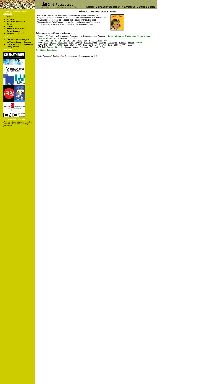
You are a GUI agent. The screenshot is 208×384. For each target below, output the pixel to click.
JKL (73, 40)
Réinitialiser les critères (46, 50)
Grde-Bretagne (90, 43)
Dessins (10, 24)
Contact (100, 6)
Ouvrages (10, 26)
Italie (71, 43)
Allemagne (112, 43)
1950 (97, 45)
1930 (85, 45)
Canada (122, 43)
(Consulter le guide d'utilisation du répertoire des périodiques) (66, 24)
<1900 (59, 45)
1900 (66, 45)
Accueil (90, 6)
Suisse (131, 43)
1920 (78, 45)
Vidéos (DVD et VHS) (15, 33)
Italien (75, 47)
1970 (110, 45)
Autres (139, 43)
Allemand (94, 47)
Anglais (68, 47)
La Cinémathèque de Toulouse (19, 42)
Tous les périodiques (47, 38)
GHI (68, 40)
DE (60, 40)
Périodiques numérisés (67, 38)
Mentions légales (146, 6)
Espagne (102, 43)
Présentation (113, 6)
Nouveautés (128, 6)
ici (13, 126)
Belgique (78, 43)
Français (58, 47)
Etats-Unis (62, 43)
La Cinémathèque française (18, 39)
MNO (79, 40)
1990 (122, 45)
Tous (47, 40)
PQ (85, 40)
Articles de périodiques (16, 21)
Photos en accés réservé (16, 28)
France (53, 43)
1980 (116, 45)
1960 (104, 45)
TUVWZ (99, 40)
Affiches (10, 17)
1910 (72, 45)
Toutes (52, 45)
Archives (10, 19)
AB (52, 40)
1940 (91, 45)
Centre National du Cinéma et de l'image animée (128, 36)
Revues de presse (13, 31)
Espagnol (84, 47)
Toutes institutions (45, 36)
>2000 (129, 45)
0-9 (105, 40)
